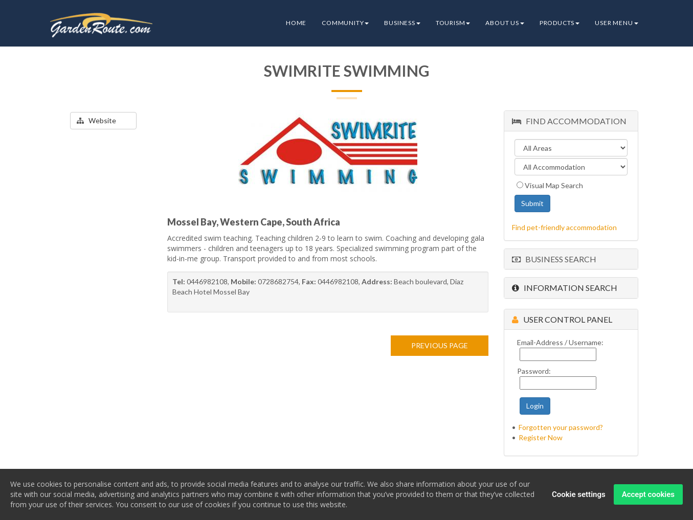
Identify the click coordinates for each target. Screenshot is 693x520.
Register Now (541, 437)
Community (345, 23)
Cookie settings (579, 495)
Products (559, 23)
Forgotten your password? (561, 427)
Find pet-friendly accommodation (564, 227)
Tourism (453, 23)
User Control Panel (562, 319)
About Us (504, 23)
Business (402, 23)
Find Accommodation (569, 121)
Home (296, 23)
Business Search (554, 259)
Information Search (564, 287)
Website (96, 120)
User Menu (616, 23)
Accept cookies (648, 495)
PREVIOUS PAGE (439, 345)
